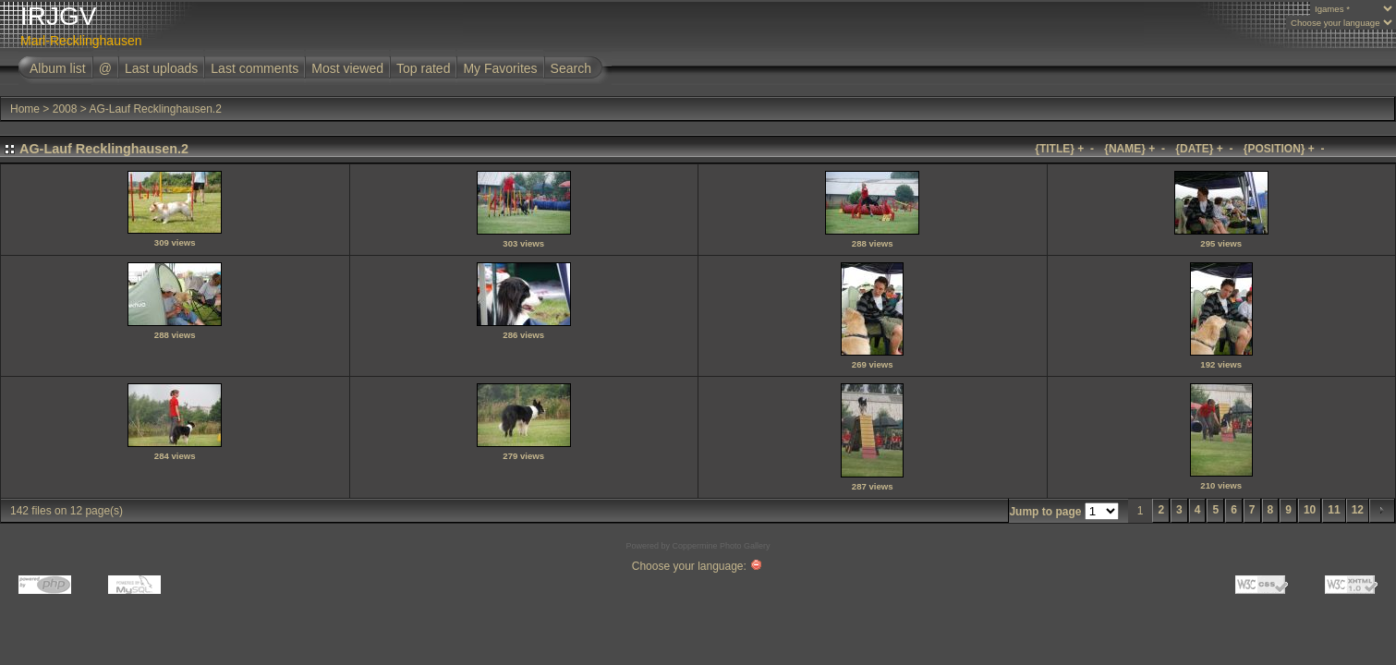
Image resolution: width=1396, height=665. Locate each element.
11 (1334, 509)
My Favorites (500, 68)
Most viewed (347, 68)
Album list (58, 68)
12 (1358, 509)
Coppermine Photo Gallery (721, 545)
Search (571, 68)
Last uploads (161, 68)
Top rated (423, 68)
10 (1310, 509)
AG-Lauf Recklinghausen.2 (155, 109)
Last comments (254, 68)
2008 (65, 109)
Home (25, 109)
